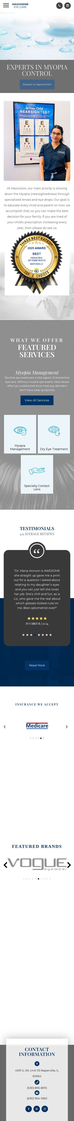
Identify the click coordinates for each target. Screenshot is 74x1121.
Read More (37, 665)
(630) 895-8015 (37, 1088)
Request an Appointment (37, 84)
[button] (30, 738)
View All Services (37, 400)
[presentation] (5, 865)
